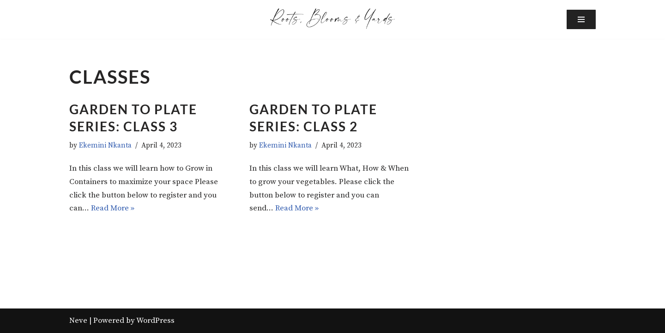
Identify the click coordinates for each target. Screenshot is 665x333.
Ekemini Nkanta (105, 145)
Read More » (112, 208)
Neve (78, 320)
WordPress (155, 320)
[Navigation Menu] (581, 19)
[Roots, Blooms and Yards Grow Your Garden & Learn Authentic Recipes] (332, 18)
